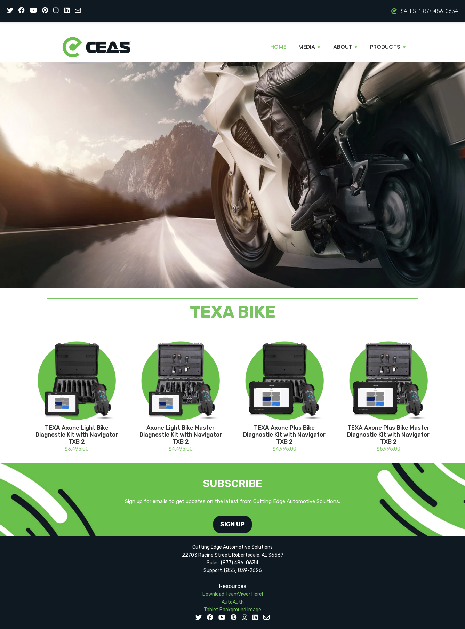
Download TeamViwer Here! (232, 594)
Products (388, 47)
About (345, 47)
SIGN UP (232, 524)
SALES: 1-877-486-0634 (424, 11)
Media (309, 47)
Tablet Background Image (232, 610)
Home (278, 47)
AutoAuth (233, 602)
